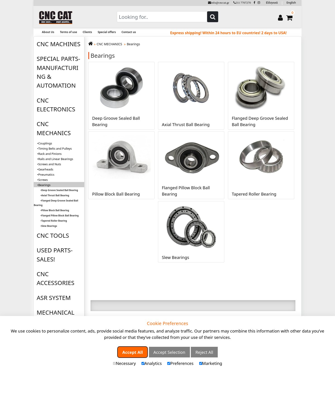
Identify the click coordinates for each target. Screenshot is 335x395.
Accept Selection (169, 352)
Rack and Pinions (50, 154)
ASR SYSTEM (54, 298)
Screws (43, 180)
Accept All (132, 352)
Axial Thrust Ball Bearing (55, 195)
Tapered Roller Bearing (54, 220)
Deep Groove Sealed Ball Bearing (59, 190)
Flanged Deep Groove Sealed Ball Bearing (56, 203)
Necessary (124, 363)
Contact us (129, 32)
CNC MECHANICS (54, 128)
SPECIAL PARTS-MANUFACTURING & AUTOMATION (58, 72)
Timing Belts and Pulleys (55, 148)
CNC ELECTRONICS (56, 104)
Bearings (133, 44)
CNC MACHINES (58, 44)
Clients (87, 32)
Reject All (204, 352)
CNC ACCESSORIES (55, 278)
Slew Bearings (49, 225)
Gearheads (45, 169)
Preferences (180, 363)
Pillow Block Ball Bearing (55, 210)
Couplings (45, 143)
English (291, 3)
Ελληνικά (272, 3)
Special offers (107, 32)
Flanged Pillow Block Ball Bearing (60, 215)
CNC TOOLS (53, 235)
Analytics (151, 363)
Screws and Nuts (49, 164)
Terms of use (68, 32)
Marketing (210, 363)
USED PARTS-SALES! (55, 254)
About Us (48, 32)
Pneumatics (46, 174)
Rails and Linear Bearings (55, 159)
